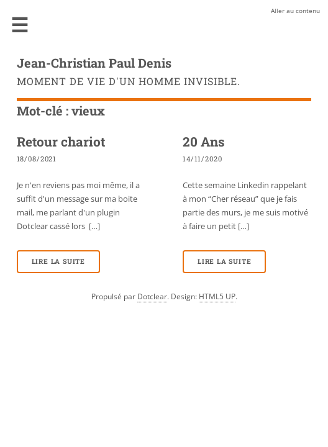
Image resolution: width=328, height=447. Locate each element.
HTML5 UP (217, 296)
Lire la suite (58, 261)
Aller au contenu (295, 10)
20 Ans (204, 141)
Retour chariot (61, 141)
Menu (20, 25)
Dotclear (152, 296)
